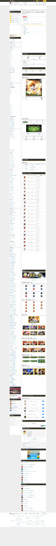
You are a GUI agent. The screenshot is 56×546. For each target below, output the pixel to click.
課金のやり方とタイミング (13, 295)
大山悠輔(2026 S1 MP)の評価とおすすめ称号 (16, 18)
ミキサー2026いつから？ (25, 20)
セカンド (41, 305)
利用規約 (17, 513)
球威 (26, 343)
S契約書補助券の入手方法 (13, 355)
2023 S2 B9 (24, 217)
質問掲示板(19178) (12, 382)
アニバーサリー (41, 328)
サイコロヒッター (12, 196)
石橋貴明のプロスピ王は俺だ (13, 175)
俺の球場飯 (11, 181)
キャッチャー (26, 305)
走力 (41, 350)
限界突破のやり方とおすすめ (13, 322)
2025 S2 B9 (24, 249)
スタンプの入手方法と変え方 (13, 301)
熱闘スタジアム (11, 134)
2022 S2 (25, 203)
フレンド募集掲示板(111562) (13, 379)
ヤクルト (41, 289)
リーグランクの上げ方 (12, 340)
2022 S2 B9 (24, 206)
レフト (41, 308)
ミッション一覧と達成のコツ (13, 274)
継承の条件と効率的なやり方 (13, 325)
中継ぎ (34, 302)
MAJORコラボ (15, 4)
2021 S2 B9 (24, 192)
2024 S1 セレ (24, 224)
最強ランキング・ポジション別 (15, 16)
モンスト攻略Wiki (37, 518)
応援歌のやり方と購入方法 (13, 304)
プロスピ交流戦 (11, 187)
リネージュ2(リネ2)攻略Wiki (28, 520)
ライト (34, 311)
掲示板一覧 (11, 376)
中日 (26, 289)
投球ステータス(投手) (12, 69)
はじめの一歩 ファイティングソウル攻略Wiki (40, 524)
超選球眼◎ (26, 168)
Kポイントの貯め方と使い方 (13, 358)
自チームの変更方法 (12, 265)
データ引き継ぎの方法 (12, 283)
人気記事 (12, 13)
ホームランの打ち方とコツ (13, 259)
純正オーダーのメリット (12, 343)
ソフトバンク (26, 293)
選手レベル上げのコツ (12, 319)
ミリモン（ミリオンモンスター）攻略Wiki (30, 524)
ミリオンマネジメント (12, 190)
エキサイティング (26, 328)
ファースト (34, 305)
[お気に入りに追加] (37, 2)
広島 (34, 289)
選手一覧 (40, 4)
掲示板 (18, 13)
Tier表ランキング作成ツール (13, 45)
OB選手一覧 (39, 372)
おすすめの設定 (11, 307)
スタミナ (41, 343)
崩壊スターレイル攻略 (18, 518)
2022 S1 (25, 195)
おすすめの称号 (25, 28)
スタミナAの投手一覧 (12, 122)
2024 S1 (25, 221)
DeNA (34, 286)
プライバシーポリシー (21, 513)
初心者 (37, 4)
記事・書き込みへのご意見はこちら (34, 441)
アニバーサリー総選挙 (12, 166)
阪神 (26, 286)
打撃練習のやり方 (12, 292)
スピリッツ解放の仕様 (12, 331)
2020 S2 (25, 181)
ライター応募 (44, 513)
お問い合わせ (30, 513)
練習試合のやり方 (12, 289)
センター (26, 311)
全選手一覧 (11, 84)
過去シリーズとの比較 (26, 32)
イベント (33, 4)
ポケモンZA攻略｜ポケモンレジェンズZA (20, 515)
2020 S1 (25, 177)
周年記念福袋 (11, 220)
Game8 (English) (37, 513)
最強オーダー (44, 4)
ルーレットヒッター (12, 163)
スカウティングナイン (12, 193)
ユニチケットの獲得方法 (12, 364)
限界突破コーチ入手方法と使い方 (13, 370)
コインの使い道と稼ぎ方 (12, 352)
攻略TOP (11, 4)
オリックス (41, 293)
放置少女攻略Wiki (18, 523)
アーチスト (26, 358)
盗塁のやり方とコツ (12, 271)
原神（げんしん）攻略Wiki (19, 520)
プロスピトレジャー (12, 160)
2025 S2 (25, 246)
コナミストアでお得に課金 (13, 313)
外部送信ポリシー (26, 513)
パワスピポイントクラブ (12, 361)
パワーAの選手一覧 (12, 125)
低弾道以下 (41, 363)
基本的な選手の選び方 (12, 256)
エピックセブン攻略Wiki (28, 523)
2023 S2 (25, 213)
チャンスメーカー (26, 166)
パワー (33, 350)
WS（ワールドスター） (12, 238)
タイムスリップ (28, 372)
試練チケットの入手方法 (12, 367)
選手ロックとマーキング (12, 298)
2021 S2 (25, 188)
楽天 (26, 296)
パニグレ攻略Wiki (18, 524)
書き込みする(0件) (34, 423)
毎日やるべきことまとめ (12, 253)
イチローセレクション (12, 244)
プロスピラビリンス (12, 178)
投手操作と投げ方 (12, 268)
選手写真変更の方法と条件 (13, 286)
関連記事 (25, 33)
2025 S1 (25, 242)
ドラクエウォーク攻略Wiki (19, 519)
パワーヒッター (33, 358)
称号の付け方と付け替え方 (13, 328)
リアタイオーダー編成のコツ (13, 337)
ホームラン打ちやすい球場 (13, 310)
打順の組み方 (11, 346)
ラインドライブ (33, 361)
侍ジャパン (41, 333)
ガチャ (30, 4)
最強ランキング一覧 (12, 48)
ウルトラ (26, 333)
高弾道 (41, 358)
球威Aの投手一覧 (12, 119)
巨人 (41, 286)
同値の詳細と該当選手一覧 (13, 262)
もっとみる (19, 23)
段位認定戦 (11, 205)
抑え (41, 302)
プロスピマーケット (12, 157)
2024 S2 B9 (24, 231)
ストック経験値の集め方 (12, 373)
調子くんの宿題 (11, 202)
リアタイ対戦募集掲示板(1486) (13, 385)
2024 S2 (25, 228)
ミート (26, 350)
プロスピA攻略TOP (12, 39)
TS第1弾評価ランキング (25, 19)
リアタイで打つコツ (12, 277)
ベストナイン (33, 333)
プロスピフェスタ (12, 154)
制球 (33, 343)
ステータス (25, 29)
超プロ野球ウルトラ (12, 229)
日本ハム (34, 293)
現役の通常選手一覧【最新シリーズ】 (33, 320)
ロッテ (41, 296)
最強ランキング (26, 4)
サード (26, 308)
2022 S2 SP (24, 199)
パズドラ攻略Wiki (27, 518)
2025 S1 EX (24, 239)
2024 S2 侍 (25, 235)
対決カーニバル (11, 172)
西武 (34, 296)
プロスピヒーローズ (12, 151)
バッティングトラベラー (12, 137)
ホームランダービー (21, 4)
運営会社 (34, 513)
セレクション (33, 328)
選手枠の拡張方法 (12, 280)
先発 (26, 302)
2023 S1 (25, 210)
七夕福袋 (11, 217)
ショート (34, 308)
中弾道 (26, 361)
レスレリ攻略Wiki (37, 523)
